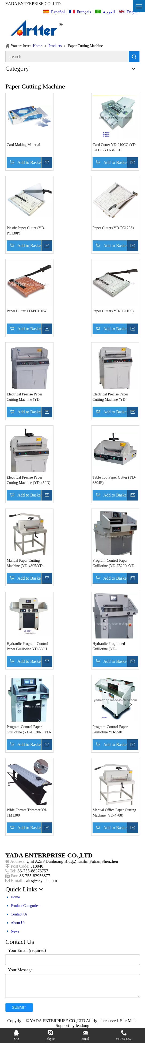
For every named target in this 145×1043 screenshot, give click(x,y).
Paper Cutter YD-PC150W (27, 311)
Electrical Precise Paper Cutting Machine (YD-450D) (28, 480)
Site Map (127, 1020)
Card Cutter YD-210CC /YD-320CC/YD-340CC (115, 147)
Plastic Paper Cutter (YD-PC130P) (26, 230)
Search (134, 56)
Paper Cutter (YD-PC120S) (113, 228)
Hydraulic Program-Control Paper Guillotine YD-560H (27, 646)
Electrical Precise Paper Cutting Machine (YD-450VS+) (24, 397)
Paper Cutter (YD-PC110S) (113, 311)
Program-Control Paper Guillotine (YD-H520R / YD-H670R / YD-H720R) (29, 730)
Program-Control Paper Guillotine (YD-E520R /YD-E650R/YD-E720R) (114, 564)
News (15, 931)
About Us (18, 923)
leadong (82, 1025)
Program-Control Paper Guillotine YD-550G (110, 729)
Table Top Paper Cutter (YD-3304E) (114, 480)
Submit (19, 1007)
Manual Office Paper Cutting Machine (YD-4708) (114, 812)
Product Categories (25, 906)
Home (15, 897)
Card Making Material (23, 145)
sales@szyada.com (41, 880)
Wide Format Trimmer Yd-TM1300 (27, 812)
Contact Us (19, 914)
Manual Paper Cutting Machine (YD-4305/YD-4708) (25, 564)
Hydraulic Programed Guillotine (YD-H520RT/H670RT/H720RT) (114, 647)
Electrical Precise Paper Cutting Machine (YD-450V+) (110, 397)
